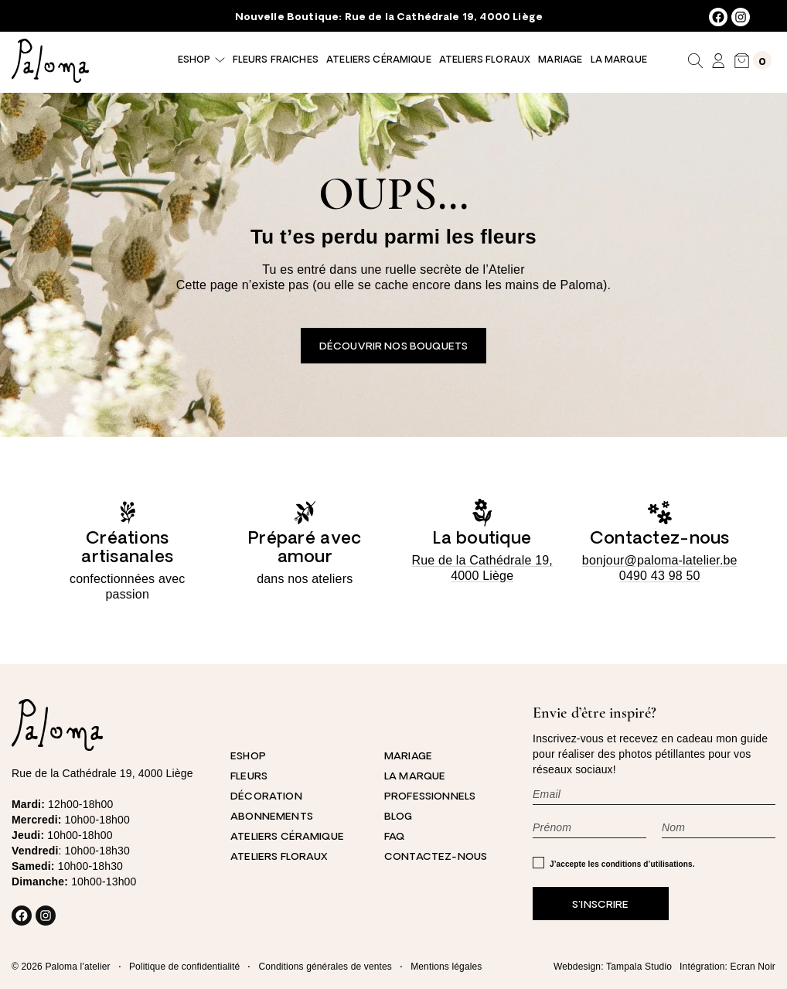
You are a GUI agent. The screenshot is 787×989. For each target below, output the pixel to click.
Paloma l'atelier (77, 966)
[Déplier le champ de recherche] (695, 60)
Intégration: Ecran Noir (727, 966)
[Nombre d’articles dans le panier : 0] (753, 60)
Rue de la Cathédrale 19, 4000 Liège (444, 17)
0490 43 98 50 (659, 575)
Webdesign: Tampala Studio (613, 966)
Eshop (194, 60)
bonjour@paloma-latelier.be (660, 560)
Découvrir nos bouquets (393, 347)
